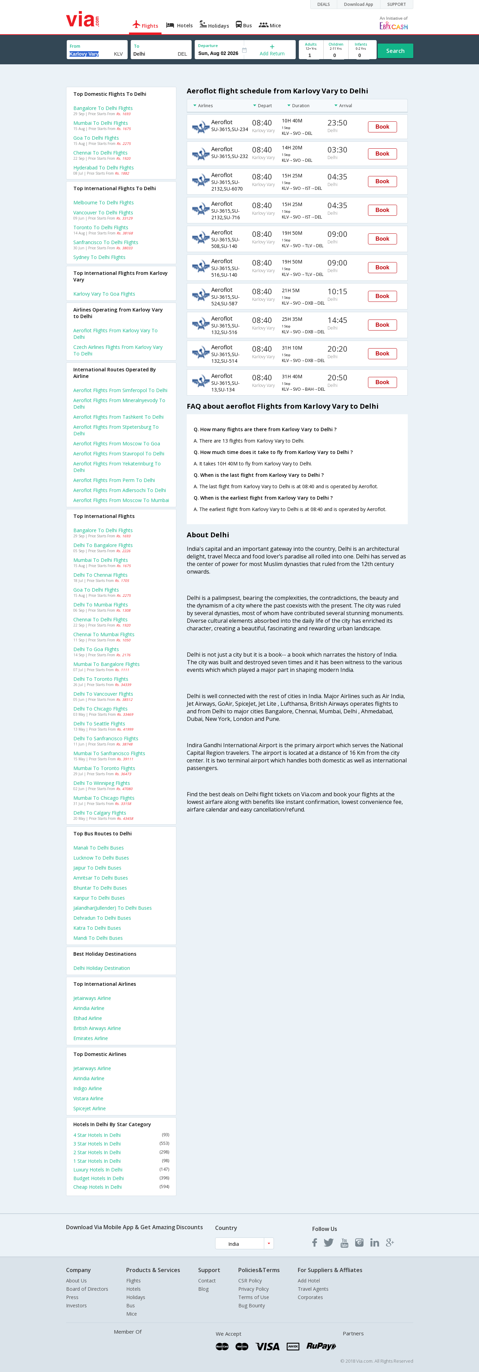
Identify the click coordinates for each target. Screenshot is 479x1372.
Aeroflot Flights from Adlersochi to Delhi (119, 490)
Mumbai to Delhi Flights (100, 123)
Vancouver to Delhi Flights (103, 212)
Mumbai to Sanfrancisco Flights (109, 753)
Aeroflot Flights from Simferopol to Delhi (120, 390)
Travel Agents (313, 1289)
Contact (207, 1280)
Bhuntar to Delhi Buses (100, 887)
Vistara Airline (88, 1098)
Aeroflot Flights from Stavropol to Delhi (118, 453)
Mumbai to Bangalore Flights (106, 664)
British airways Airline (97, 1028)
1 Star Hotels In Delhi (121, 1161)
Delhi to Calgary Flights (99, 812)
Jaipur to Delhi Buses (97, 867)
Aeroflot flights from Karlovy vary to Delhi (115, 333)
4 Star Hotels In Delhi (121, 1135)
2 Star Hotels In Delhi (121, 1152)
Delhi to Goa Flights (96, 649)
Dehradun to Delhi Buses (102, 918)
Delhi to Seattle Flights (99, 723)
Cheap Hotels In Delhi (121, 1187)
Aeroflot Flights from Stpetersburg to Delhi (116, 430)
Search (395, 51)
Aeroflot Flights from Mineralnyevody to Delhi (119, 403)
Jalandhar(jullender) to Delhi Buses (112, 908)
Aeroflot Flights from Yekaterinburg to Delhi (117, 466)
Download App (358, 4)
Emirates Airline (90, 1038)
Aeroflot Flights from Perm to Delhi (114, 480)
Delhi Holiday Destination (101, 968)
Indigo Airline (87, 1088)
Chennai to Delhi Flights (100, 152)
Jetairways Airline (92, 998)
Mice (131, 1313)
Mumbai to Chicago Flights (104, 798)
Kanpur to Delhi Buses (99, 897)
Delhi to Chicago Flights (100, 708)
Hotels (133, 1289)
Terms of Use (253, 1297)
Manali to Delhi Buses (98, 847)
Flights (133, 1280)
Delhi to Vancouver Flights (103, 693)
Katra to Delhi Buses (97, 928)
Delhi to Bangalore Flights (103, 545)
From (75, 46)
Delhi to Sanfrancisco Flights (105, 738)
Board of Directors (87, 1289)
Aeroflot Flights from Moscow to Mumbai (121, 500)
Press (72, 1297)
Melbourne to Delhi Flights (103, 202)
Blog (203, 1289)
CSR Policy (250, 1280)
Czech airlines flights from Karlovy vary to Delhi (118, 350)
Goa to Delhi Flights (96, 138)
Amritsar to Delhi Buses (100, 877)
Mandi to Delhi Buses (98, 938)
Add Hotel (309, 1280)
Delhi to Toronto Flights (100, 679)
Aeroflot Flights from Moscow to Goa (116, 443)
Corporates (310, 1297)
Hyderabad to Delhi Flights (103, 167)
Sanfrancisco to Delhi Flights (105, 242)
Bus (130, 1305)
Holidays (135, 1297)
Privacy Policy (253, 1289)
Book (382, 127)
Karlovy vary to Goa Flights (104, 293)
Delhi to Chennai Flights (100, 575)
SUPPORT (396, 4)
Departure (208, 45)
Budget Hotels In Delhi (121, 1178)
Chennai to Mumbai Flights (104, 634)
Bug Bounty (251, 1305)
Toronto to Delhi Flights (100, 227)
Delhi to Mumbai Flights (100, 604)
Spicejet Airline (89, 1108)
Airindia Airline (88, 1008)
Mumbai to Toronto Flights (104, 768)
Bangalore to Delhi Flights (103, 108)
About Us (76, 1280)
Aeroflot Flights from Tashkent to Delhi (118, 417)
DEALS (323, 4)
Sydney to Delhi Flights (99, 257)
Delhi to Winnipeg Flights (101, 783)
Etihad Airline (87, 1018)
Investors (76, 1305)
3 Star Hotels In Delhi (121, 1143)
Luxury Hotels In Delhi (121, 1169)
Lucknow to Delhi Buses (101, 857)
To (136, 46)
